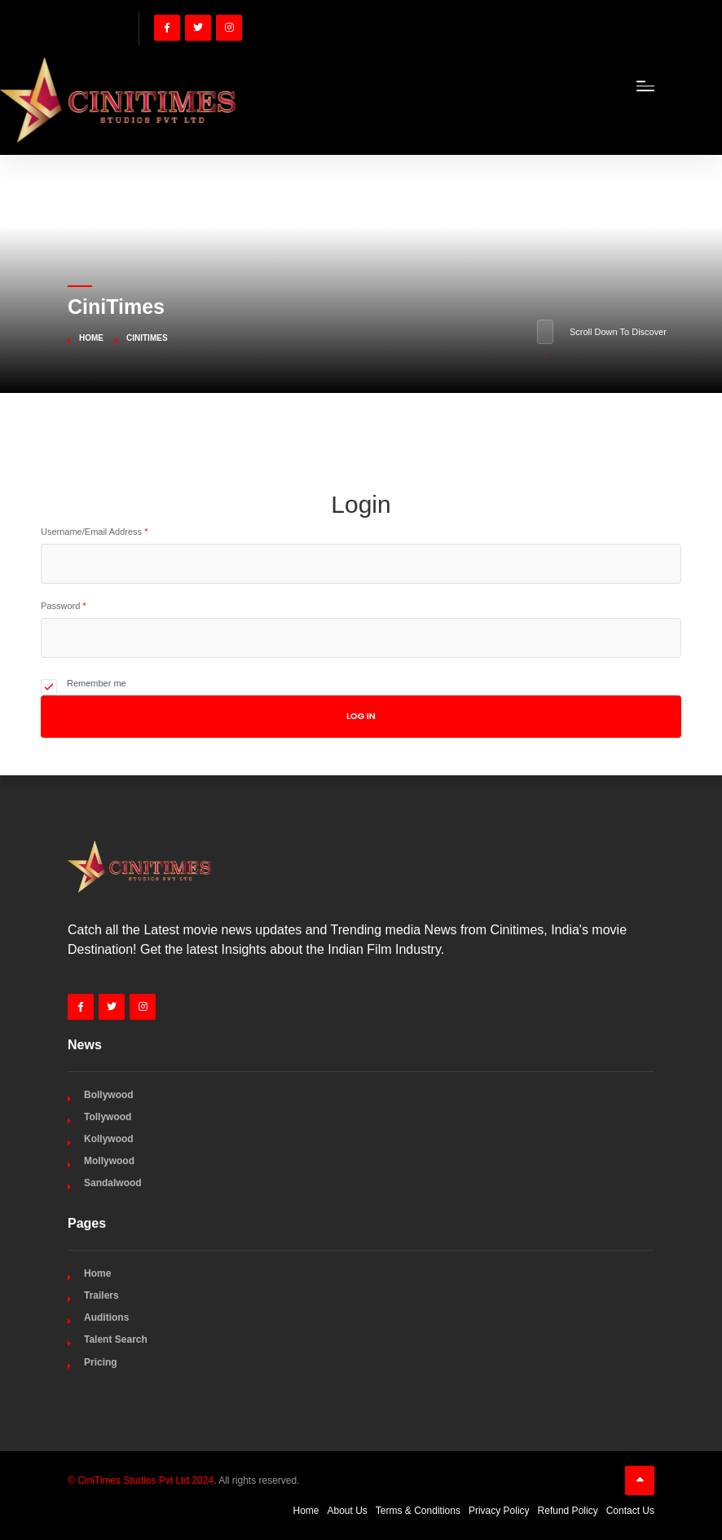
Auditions (106, 1317)
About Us (348, 1510)
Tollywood (107, 1117)
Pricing (100, 1362)
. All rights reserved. (184, 1480)
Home (91, 337)
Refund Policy (568, 1510)
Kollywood (109, 1139)
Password (63, 606)
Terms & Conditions (418, 1510)
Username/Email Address (94, 531)
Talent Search (115, 1339)
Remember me (96, 683)
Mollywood (109, 1161)
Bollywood (109, 1095)
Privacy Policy (499, 1510)
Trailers (101, 1295)
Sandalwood (113, 1183)
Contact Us (630, 1510)
